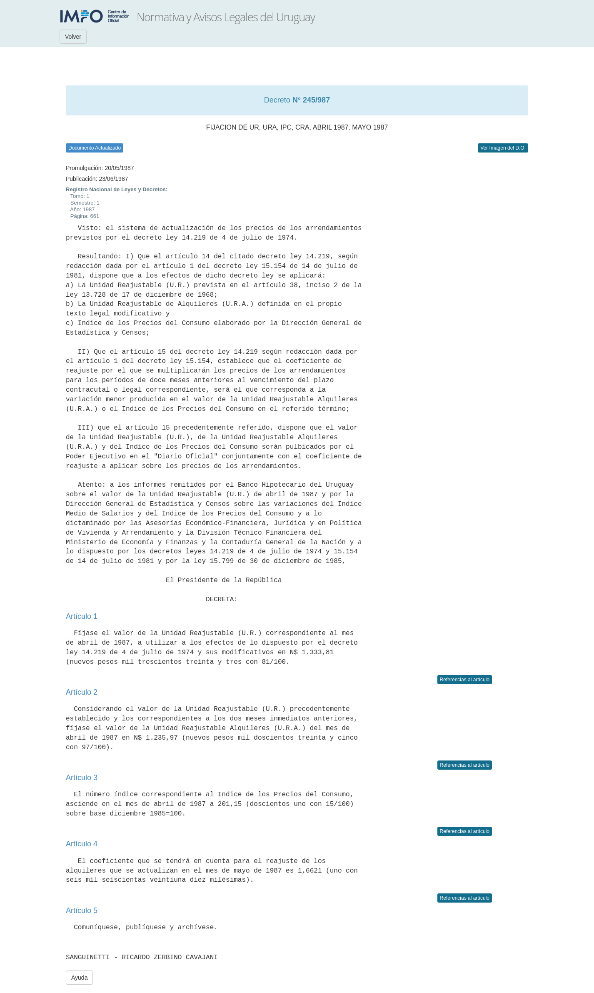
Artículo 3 (81, 777)
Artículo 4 (81, 844)
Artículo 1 (81, 616)
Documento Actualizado (94, 148)
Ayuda (79, 977)
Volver (73, 36)
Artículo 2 (81, 692)
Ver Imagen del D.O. (503, 148)
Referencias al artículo (464, 680)
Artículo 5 (81, 910)
